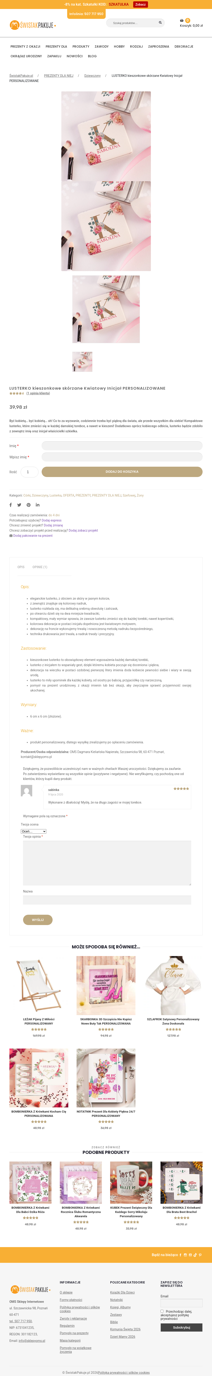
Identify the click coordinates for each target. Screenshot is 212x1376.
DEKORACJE (184, 46)
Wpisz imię (19, 457)
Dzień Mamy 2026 (122, 1339)
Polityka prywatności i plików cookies (80, 1312)
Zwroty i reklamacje (73, 1321)
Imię (14, 446)
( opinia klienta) (38, 393)
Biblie (114, 1325)
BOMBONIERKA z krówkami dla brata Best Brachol (181, 1212)
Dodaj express (51, 520)
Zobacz (140, 4)
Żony (140, 495)
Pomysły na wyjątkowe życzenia (75, 1352)
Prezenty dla (56, 46)
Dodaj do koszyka (122, 471)
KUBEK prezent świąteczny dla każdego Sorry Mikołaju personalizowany (131, 1214)
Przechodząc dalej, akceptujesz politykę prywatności (176, 1318)
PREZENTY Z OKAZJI (25, 46)
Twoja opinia (33, 836)
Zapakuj (54, 56)
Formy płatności (71, 1303)
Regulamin (67, 1328)
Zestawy (116, 1317)
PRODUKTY (81, 46)
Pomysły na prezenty (74, 1336)
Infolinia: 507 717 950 (86, 14)
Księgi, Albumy (120, 1310)
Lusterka (55, 495)
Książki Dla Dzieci (122, 1295)
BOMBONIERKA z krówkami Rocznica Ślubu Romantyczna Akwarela (81, 1214)
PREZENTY (83, 495)
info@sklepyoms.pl (32, 1343)
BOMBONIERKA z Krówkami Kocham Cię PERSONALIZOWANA (38, 1115)
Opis (20, 567)
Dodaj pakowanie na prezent (33, 535)
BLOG (92, 56)
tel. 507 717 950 (20, 1324)
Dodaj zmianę (53, 525)
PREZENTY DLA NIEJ (58, 75)
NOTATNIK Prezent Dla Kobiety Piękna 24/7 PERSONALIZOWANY (106, 1115)
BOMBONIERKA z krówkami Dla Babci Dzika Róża (30, 1212)
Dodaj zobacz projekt (83, 530)
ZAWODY (102, 46)
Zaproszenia (158, 46)
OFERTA (68, 495)
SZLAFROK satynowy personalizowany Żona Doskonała (173, 1022)
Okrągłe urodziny (26, 56)
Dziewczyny (92, 75)
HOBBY (119, 46)
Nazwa (28, 891)
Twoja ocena (30, 824)
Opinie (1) (39, 567)
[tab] (20, 567)
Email (164, 1299)
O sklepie (66, 1295)
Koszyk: (192, 23)
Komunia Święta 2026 (125, 1332)
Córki (27, 495)
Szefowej (129, 495)
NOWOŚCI (75, 56)
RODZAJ (136, 46)
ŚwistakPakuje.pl (21, 75)
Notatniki (116, 1303)
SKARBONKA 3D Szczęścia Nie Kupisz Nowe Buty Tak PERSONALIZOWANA (106, 1022)
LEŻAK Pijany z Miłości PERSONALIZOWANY (38, 1022)
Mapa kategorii (70, 1343)
